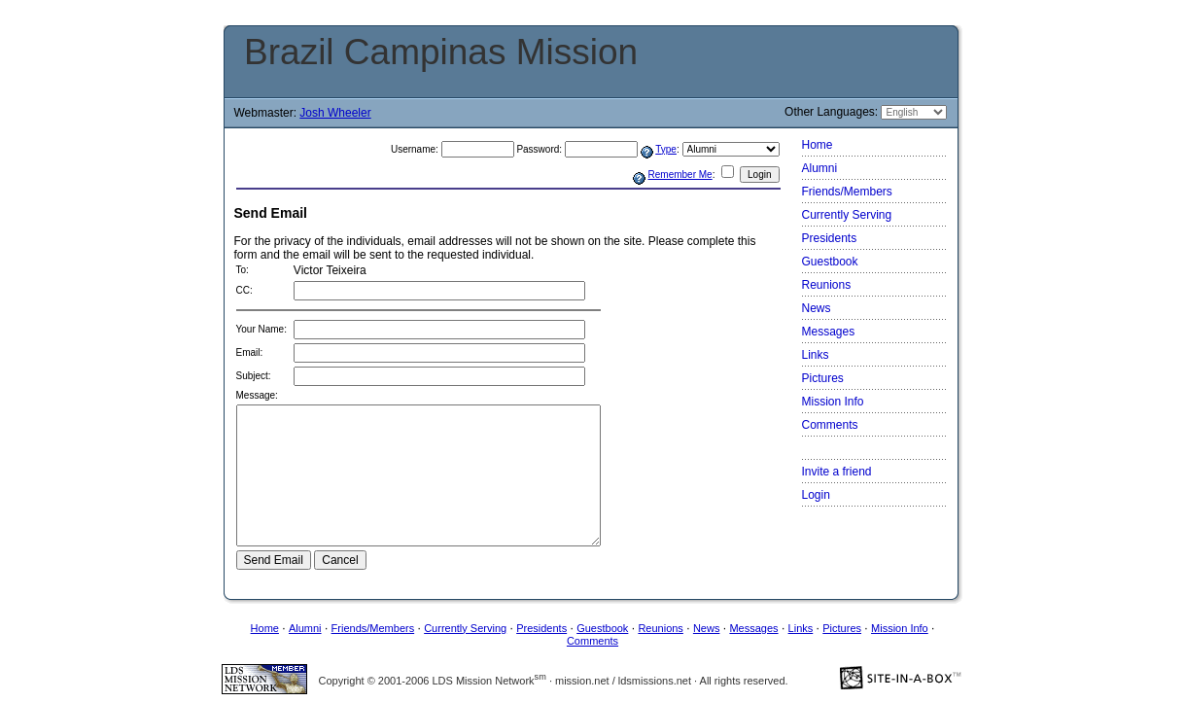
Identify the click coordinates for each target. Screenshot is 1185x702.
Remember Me (680, 174)
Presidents (829, 238)
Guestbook (830, 261)
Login (816, 495)
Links (815, 355)
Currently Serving (847, 215)
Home (817, 145)
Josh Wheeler (334, 113)
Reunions (827, 285)
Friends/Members (847, 191)
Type (666, 149)
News (816, 308)
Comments (830, 425)
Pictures (823, 378)
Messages (828, 331)
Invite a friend (837, 471)
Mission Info (833, 401)
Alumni (820, 168)
